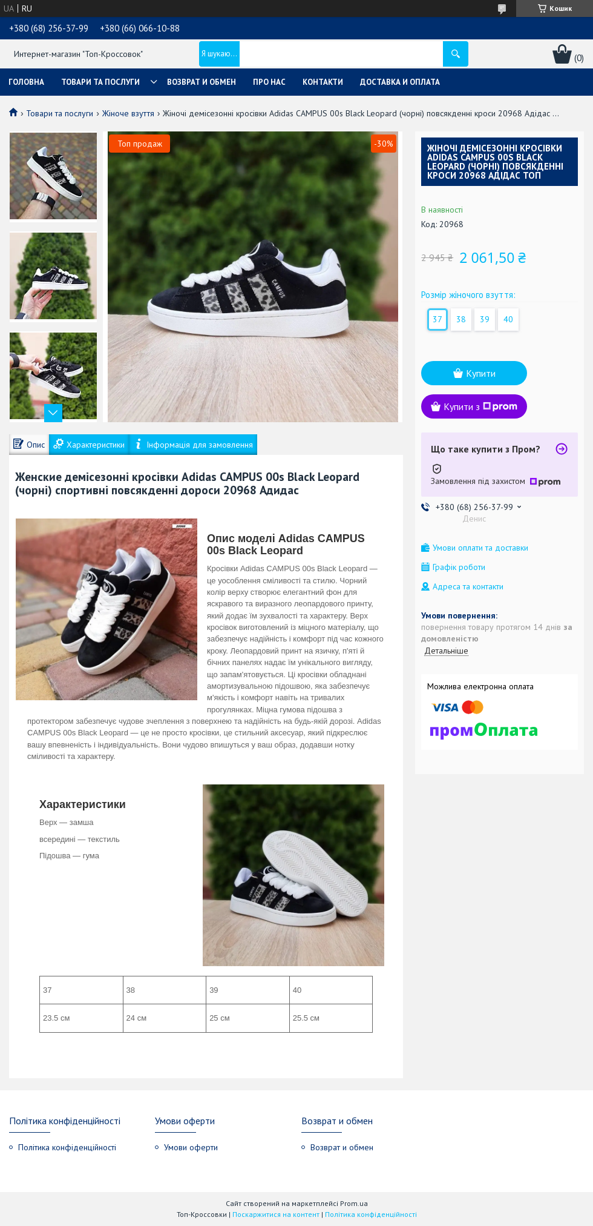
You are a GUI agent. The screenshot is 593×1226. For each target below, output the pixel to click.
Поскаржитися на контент (275, 1214)
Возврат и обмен (201, 82)
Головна (26, 82)
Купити (481, 373)
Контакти (323, 82)
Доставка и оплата (400, 82)
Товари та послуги (100, 82)
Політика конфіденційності (67, 1147)
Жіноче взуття (128, 113)
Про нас (269, 82)
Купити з (480, 406)
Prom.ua (354, 1203)
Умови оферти (191, 1147)
